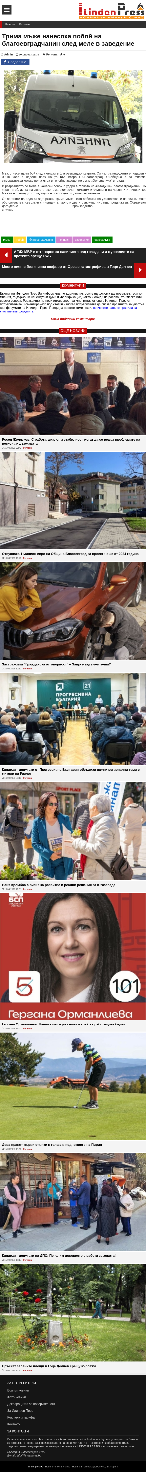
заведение (82, 239)
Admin (7, 54)
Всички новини (18, 1390)
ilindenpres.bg (35, 1466)
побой (20, 239)
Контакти (14, 1424)
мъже (6, 239)
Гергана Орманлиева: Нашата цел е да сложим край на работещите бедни (63, 1024)
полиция (64, 239)
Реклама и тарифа (21, 1417)
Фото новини (16, 1397)
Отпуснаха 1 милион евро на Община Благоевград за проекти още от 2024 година (70, 554)
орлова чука (102, 239)
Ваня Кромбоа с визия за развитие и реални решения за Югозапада (58, 885)
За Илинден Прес (20, 1410)
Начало (10, 24)
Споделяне (15, 62)
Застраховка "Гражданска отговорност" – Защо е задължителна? (56, 664)
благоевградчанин (41, 239)
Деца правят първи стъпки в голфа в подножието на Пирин (52, 1145)
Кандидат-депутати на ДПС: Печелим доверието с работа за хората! (59, 1256)
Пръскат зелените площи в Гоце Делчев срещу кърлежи (49, 1366)
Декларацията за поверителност (31, 1404)
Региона (24, 24)
